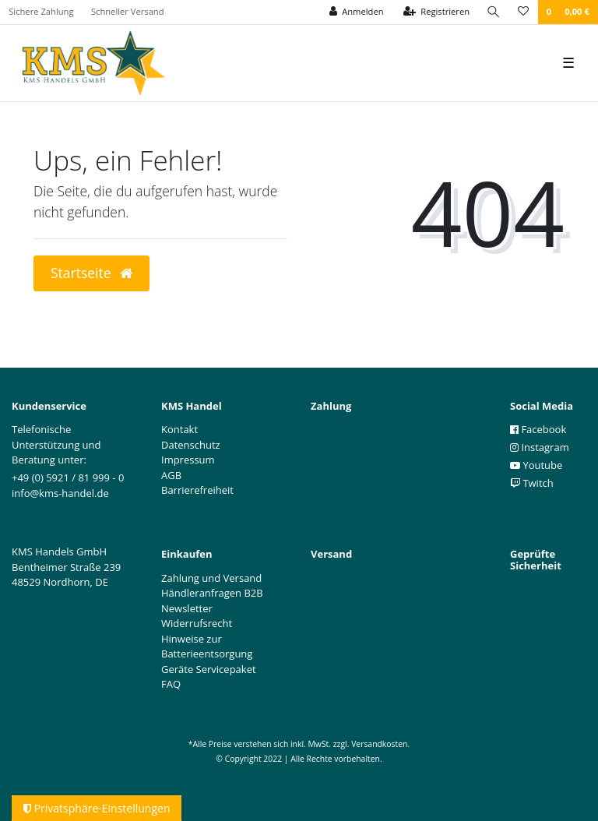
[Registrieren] (437, 12)
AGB (171, 475)
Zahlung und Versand (211, 578)
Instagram (539, 447)
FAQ (171, 684)
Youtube (536, 465)
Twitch (532, 483)
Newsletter (187, 608)
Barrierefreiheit (197, 490)
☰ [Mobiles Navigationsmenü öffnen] (568, 62)
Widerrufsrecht (196, 623)
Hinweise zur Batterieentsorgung (206, 646)
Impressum (188, 460)
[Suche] (493, 12)
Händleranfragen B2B (212, 593)
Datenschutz (190, 445)
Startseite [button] (91, 272)
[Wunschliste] (523, 12)
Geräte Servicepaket (208, 669)
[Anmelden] (356, 12)
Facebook (538, 429)
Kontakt (179, 429)
